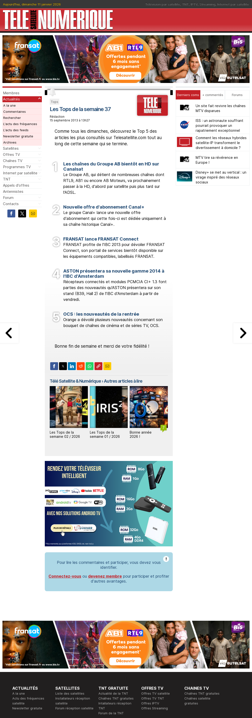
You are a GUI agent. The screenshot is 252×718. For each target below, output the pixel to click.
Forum (8, 197)
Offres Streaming (154, 641)
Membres (11, 93)
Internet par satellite (233, 4)
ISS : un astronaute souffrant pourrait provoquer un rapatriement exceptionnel (219, 125)
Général (104, 675)
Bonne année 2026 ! (141, 434)
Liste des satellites (69, 626)
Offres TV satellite (155, 626)
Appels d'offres (16, 185)
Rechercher (12, 118)
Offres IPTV (150, 636)
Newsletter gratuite (18, 136)
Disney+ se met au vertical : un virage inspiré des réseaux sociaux (221, 177)
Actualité (62, 670)
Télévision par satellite (162, 4)
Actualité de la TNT (113, 626)
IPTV (194, 4)
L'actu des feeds (16, 130)
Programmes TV (17, 166)
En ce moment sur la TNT (31, 665)
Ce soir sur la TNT (26, 670)
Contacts (11, 203)
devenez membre (105, 508)
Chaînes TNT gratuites (116, 631)
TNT (185, 4)
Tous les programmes (29, 675)
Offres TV (11, 154)
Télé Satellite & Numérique (75, 381)
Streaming (207, 4)
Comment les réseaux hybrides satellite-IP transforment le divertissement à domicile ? (221, 143)
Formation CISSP (154, 670)
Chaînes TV (12, 160)
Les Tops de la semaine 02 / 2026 (65, 434)
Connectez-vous (64, 508)
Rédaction (106, 665)
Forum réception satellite (74, 641)
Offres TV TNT (152, 631)
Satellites (11, 148)
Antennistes (13, 191)
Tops (54, 102)
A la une (9, 105)
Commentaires (14, 112)
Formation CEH (152, 665)
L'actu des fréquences (20, 124)
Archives (9, 142)
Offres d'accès (66, 675)
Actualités (11, 99)
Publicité (104, 670)
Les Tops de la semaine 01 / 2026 (105, 434)
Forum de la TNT (111, 646)
